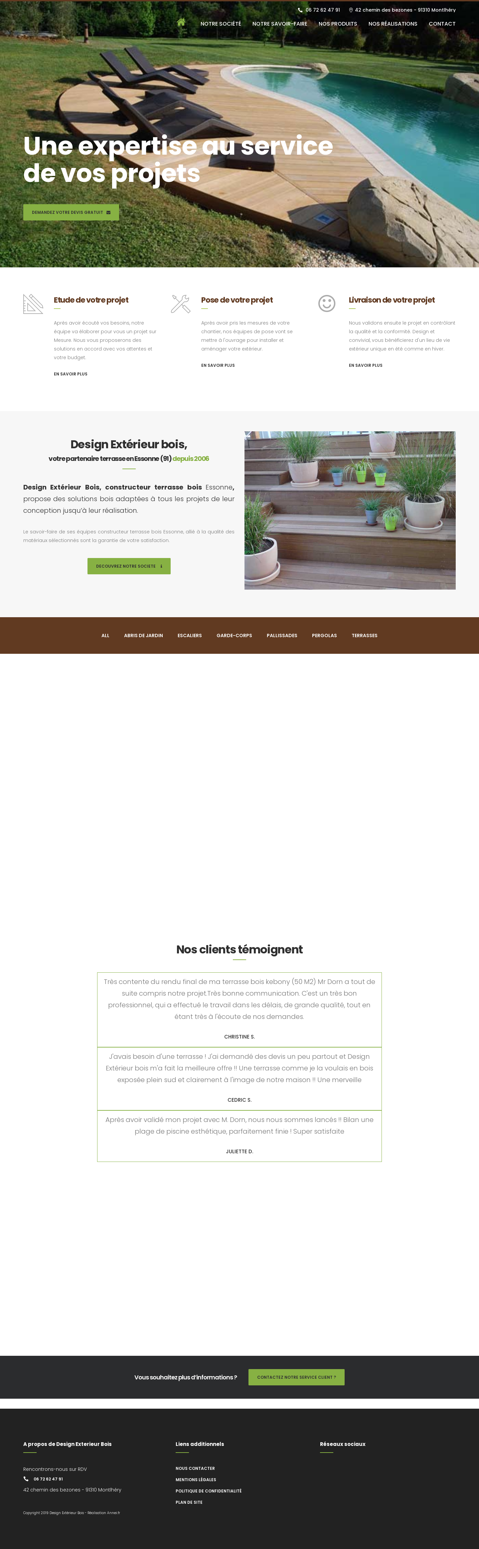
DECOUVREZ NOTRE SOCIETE (129, 566)
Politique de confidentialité (208, 1491)
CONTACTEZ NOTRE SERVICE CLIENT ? (296, 1377)
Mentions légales (196, 1479)
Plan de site (189, 1502)
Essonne (219, 487)
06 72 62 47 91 (323, 10)
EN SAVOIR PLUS (70, 374)
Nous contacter (195, 1468)
